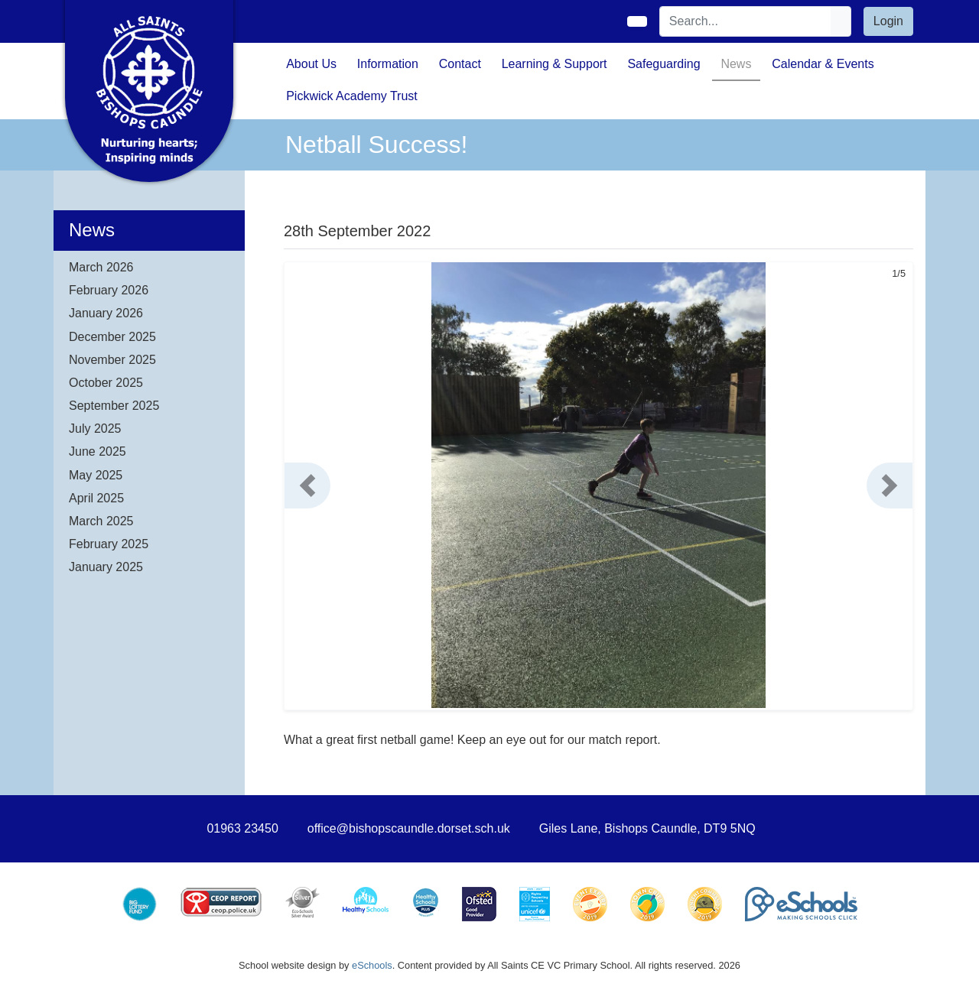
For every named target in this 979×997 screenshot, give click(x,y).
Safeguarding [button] (663, 63)
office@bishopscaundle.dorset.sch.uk (408, 828)
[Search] (745, 21)
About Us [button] (311, 63)
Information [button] (387, 63)
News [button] (735, 63)
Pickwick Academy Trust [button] (352, 95)
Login (888, 21)
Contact (460, 63)
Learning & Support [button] (554, 63)
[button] (307, 485)
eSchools (372, 965)
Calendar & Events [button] (822, 63)
